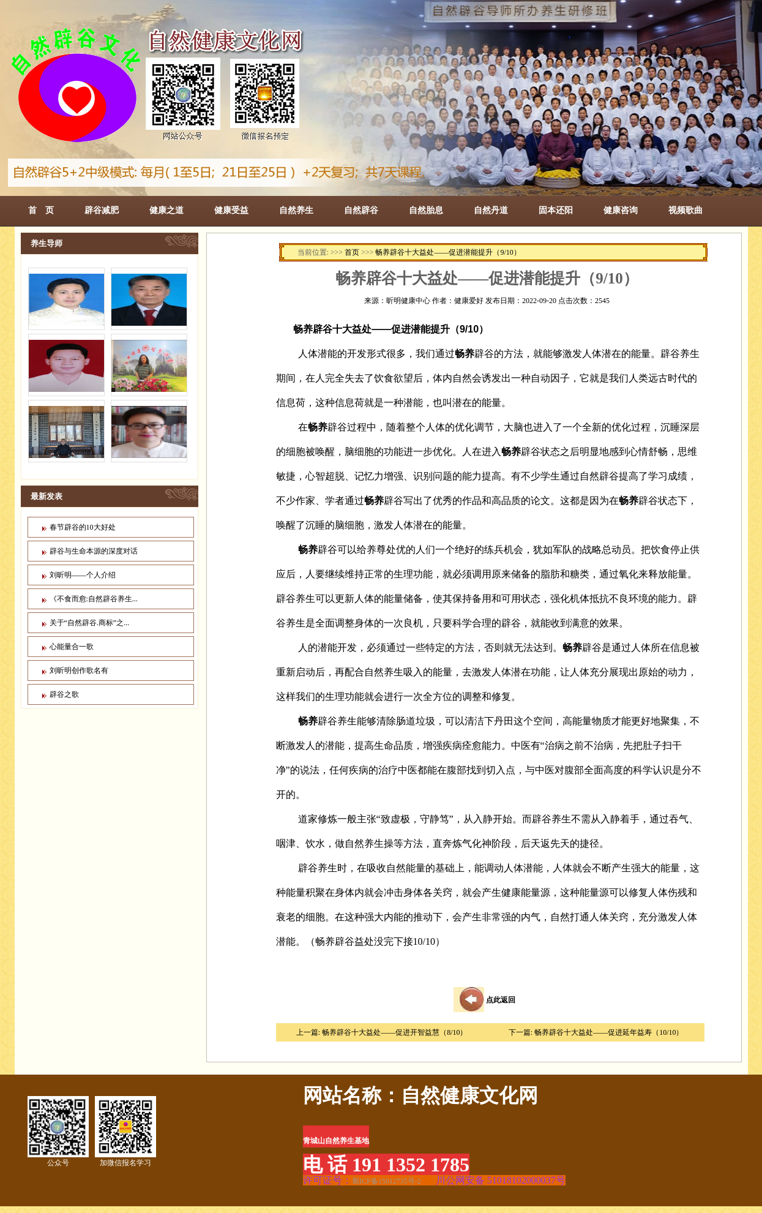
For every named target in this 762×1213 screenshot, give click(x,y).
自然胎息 (426, 210)
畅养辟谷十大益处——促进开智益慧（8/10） (394, 1032)
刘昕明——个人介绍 (83, 575)
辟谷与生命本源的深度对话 (94, 551)
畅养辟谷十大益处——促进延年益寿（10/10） (608, 1032)
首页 (352, 252)
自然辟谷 (361, 210)
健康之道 (166, 210)
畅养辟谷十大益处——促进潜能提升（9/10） (447, 252)
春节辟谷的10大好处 (83, 527)
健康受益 (231, 210)
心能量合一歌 (72, 646)
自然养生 (296, 210)
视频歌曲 (685, 210)
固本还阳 (556, 210)
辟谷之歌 (64, 694)
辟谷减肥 (101, 210)
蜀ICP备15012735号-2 (386, 1181)
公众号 (58, 1131)
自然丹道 (491, 210)
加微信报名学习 (125, 1131)
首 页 (41, 210)
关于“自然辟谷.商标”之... (90, 622)
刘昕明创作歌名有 (79, 670)
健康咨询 (620, 210)
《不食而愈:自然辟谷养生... (94, 599)
